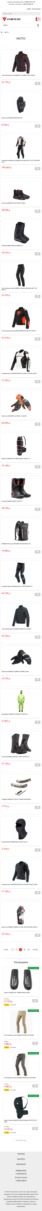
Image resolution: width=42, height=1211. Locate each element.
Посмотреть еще (21, 1140)
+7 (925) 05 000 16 (27, 4)
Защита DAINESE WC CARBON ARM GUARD (17, 992)
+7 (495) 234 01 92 (29, 2)
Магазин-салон (21, 1170)
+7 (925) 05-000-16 (21, 1180)
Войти (29, 9)
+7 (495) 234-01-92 (21, 1173)
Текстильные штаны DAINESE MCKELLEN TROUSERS (20, 1077)
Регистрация (36, 8)
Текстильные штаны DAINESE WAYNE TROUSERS (19, 1035)
